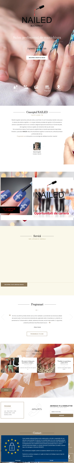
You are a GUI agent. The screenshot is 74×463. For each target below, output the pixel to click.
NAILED (37, 16)
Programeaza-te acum (36, 334)
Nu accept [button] (17, 460)
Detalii (6, 390)
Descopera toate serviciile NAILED (14, 284)
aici (30, 122)
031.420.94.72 (37, 409)
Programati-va (21, 136)
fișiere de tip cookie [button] (28, 456)
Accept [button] (51, 460)
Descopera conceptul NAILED (37, 57)
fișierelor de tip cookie (56, 450)
